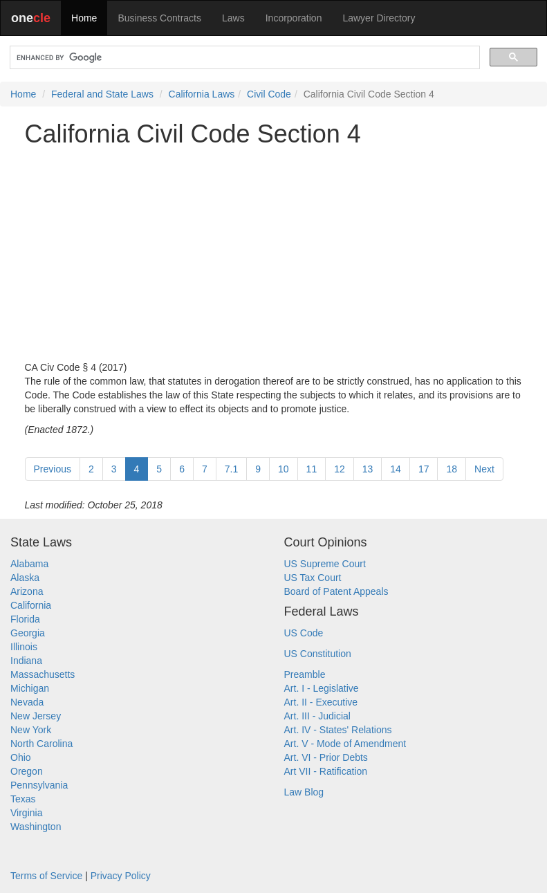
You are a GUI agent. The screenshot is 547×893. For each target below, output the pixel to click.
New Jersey (35, 715)
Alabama (29, 563)
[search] (243, 58)
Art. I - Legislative (321, 688)
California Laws (202, 94)
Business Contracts (159, 18)
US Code (304, 632)
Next (484, 469)
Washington (35, 826)
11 (311, 469)
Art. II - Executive (321, 702)
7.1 (231, 469)
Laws (233, 18)
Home (84, 18)
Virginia (26, 812)
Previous (52, 469)
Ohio (20, 757)
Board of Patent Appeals (336, 591)
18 (451, 469)
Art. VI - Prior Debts (326, 757)
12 (339, 469)
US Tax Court (313, 577)
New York (30, 729)
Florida (25, 619)
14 (395, 469)
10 (283, 469)
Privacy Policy (121, 875)
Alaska (24, 577)
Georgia (27, 632)
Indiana (26, 660)
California (30, 605)
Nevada (27, 702)
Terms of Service (46, 875)
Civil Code (269, 94)
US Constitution (317, 653)
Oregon (26, 771)
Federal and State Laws (102, 94)
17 (423, 469)
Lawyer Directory (378, 18)
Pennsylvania (39, 785)
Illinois (23, 646)
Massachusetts (42, 674)
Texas (23, 798)
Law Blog (304, 792)
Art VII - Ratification (326, 771)
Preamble (305, 674)
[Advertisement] (274, 254)
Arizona (26, 591)
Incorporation (294, 18)
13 (367, 469)
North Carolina (41, 743)
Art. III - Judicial (317, 715)
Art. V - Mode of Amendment (345, 743)
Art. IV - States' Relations (338, 729)
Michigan (29, 688)
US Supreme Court (325, 563)
